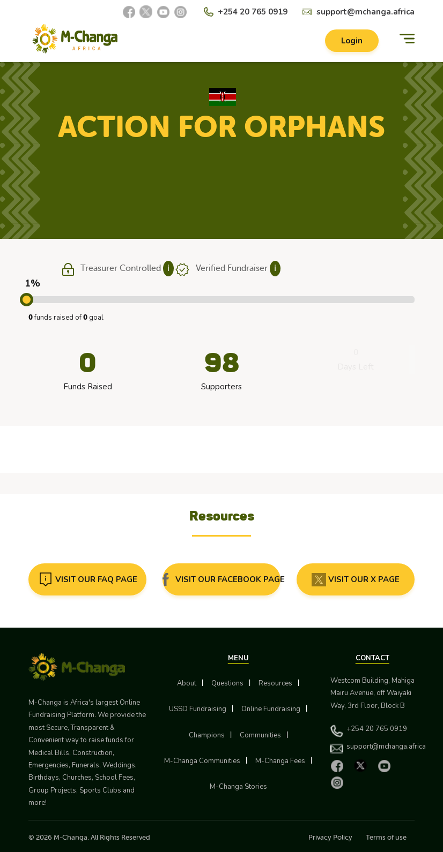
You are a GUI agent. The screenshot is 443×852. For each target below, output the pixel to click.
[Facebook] (128, 11)
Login (352, 40)
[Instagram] (180, 11)
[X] (145, 11)
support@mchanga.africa (365, 11)
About (186, 683)
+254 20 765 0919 (252, 11)
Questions (227, 683)
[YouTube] (163, 11)
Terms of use (386, 837)
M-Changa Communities (202, 761)
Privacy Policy (330, 837)
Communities (260, 735)
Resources (275, 683)
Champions (207, 735)
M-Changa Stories (238, 786)
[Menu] (407, 39)
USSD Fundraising (197, 709)
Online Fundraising (270, 709)
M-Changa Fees (280, 761)
